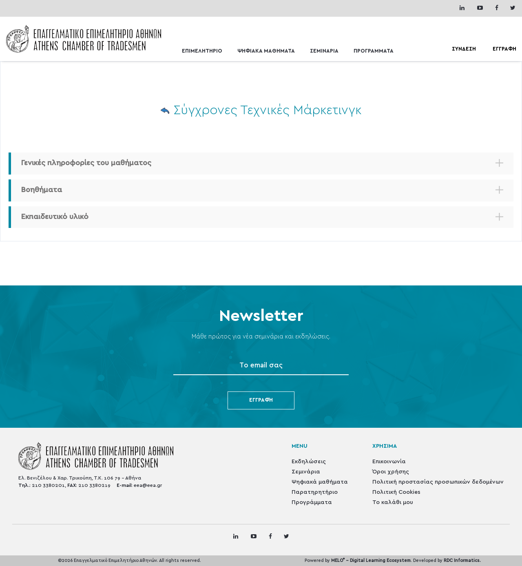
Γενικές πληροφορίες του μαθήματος (86, 163)
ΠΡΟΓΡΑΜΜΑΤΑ (374, 51)
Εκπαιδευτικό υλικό (54, 217)
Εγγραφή (261, 400)
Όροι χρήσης (390, 472)
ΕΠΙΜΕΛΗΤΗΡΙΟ (202, 51)
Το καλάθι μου (392, 502)
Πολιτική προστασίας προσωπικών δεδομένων (438, 482)
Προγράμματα (312, 502)
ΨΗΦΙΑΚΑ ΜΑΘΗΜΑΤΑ (266, 51)
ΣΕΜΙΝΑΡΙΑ (324, 51)
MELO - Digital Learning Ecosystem (371, 560)
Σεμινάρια (306, 472)
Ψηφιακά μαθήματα (320, 482)
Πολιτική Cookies (396, 492)
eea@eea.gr (148, 485)
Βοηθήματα (41, 190)
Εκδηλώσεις (309, 461)
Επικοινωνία (389, 461)
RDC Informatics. (462, 560)
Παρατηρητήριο (315, 492)
